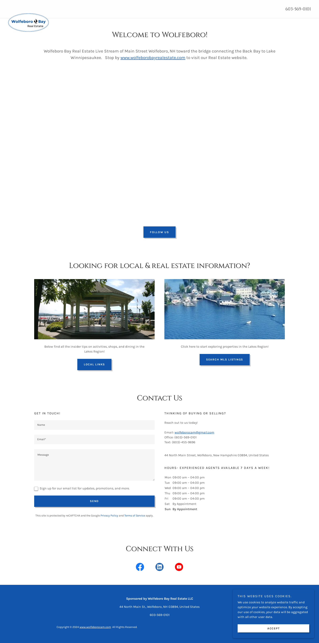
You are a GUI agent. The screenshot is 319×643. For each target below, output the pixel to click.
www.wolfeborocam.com (95, 627)
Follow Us (159, 232)
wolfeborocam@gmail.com (194, 432)
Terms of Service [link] (134, 515)
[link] (118, 6)
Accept (273, 628)
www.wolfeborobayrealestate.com (152, 57)
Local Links (94, 364)
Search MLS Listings (224, 359)
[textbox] (94, 425)
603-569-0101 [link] (298, 9)
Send (94, 501)
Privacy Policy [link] (109, 515)
